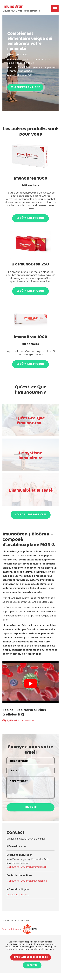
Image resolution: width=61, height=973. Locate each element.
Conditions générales (18, 894)
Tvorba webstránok (10, 929)
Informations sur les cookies (31, 957)
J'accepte (32, 965)
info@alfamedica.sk (36, 867)
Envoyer (31, 807)
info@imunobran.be (36, 880)
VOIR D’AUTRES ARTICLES (30, 515)
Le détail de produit (30, 218)
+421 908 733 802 (16, 867)
